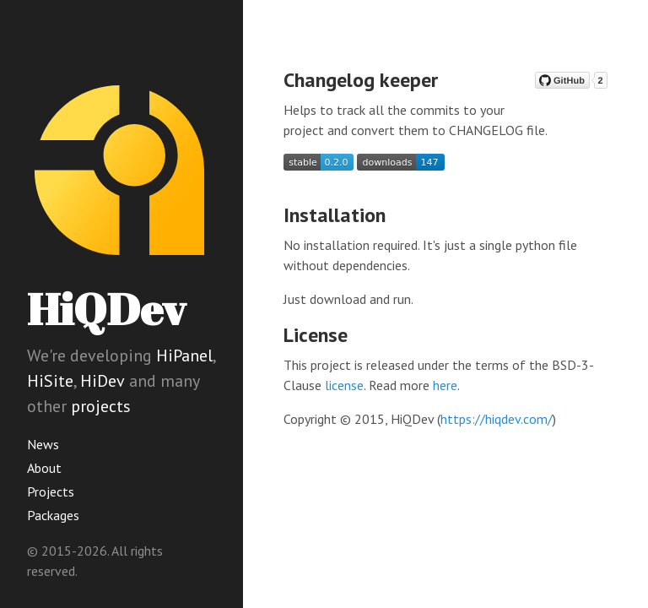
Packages (53, 515)
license (344, 385)
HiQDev (106, 308)
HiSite (50, 381)
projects (101, 406)
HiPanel (184, 355)
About (44, 467)
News (43, 444)
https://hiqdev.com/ (496, 418)
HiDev (102, 381)
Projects (50, 491)
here (445, 385)
